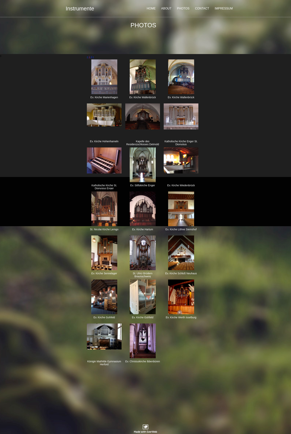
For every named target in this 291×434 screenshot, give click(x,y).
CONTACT (202, 8)
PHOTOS (183, 8)
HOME (151, 8)
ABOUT (166, 8)
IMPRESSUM (224, 8)
